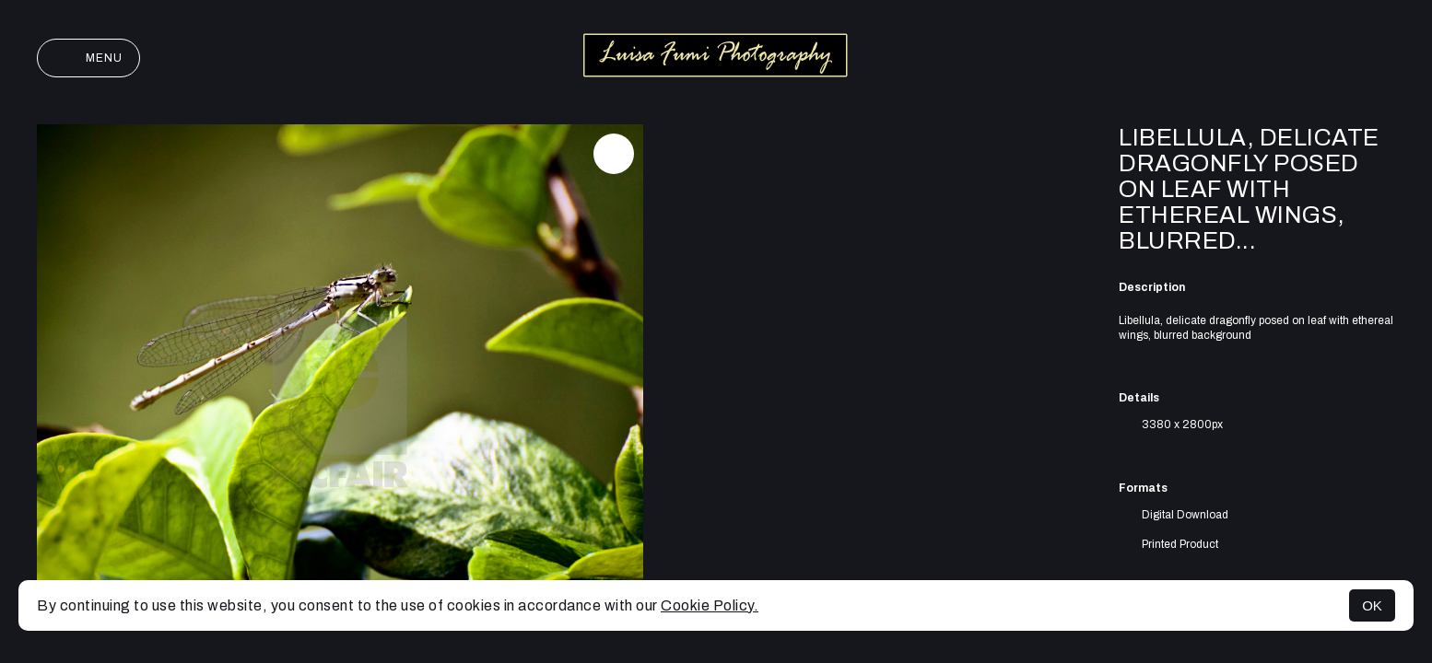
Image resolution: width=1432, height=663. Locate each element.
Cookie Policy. (709, 605)
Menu (88, 58)
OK (1372, 605)
